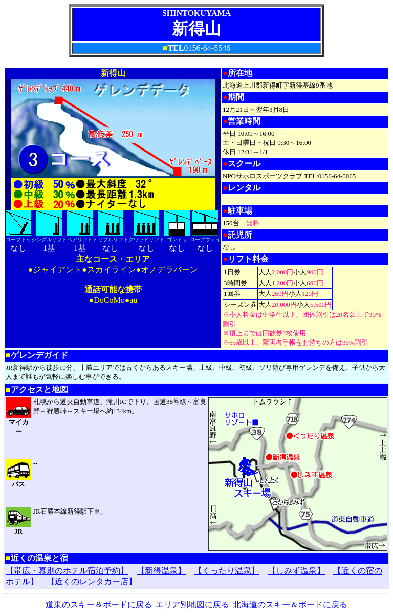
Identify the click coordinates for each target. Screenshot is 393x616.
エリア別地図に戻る (192, 604)
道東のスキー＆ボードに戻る (99, 604)
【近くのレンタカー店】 (92, 581)
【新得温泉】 (161, 570)
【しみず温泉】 (296, 570)
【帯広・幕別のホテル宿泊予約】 (67, 570)
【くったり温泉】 (226, 570)
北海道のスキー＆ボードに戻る (290, 604)
